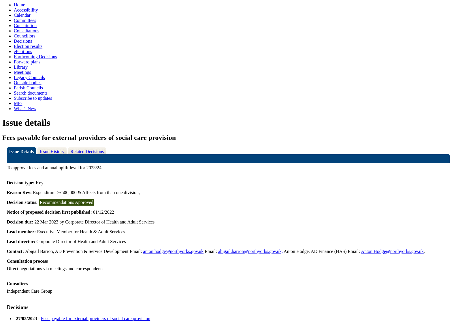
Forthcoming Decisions (35, 56)
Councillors (24, 35)
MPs (18, 103)
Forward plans (27, 61)
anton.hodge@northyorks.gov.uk (173, 251)
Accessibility (26, 9)
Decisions (23, 41)
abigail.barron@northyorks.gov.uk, (250, 251)
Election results (28, 46)
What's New (25, 108)
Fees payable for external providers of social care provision (95, 318)
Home (19, 4)
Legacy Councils (29, 77)
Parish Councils (28, 87)
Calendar (22, 15)
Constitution (25, 25)
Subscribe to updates (33, 98)
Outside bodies (28, 82)
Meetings (22, 72)
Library (21, 67)
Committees (25, 20)
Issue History (52, 151)
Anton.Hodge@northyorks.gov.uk (392, 251)
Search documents (31, 93)
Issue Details (21, 151)
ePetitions (23, 51)
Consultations (26, 30)
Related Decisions (87, 151)
